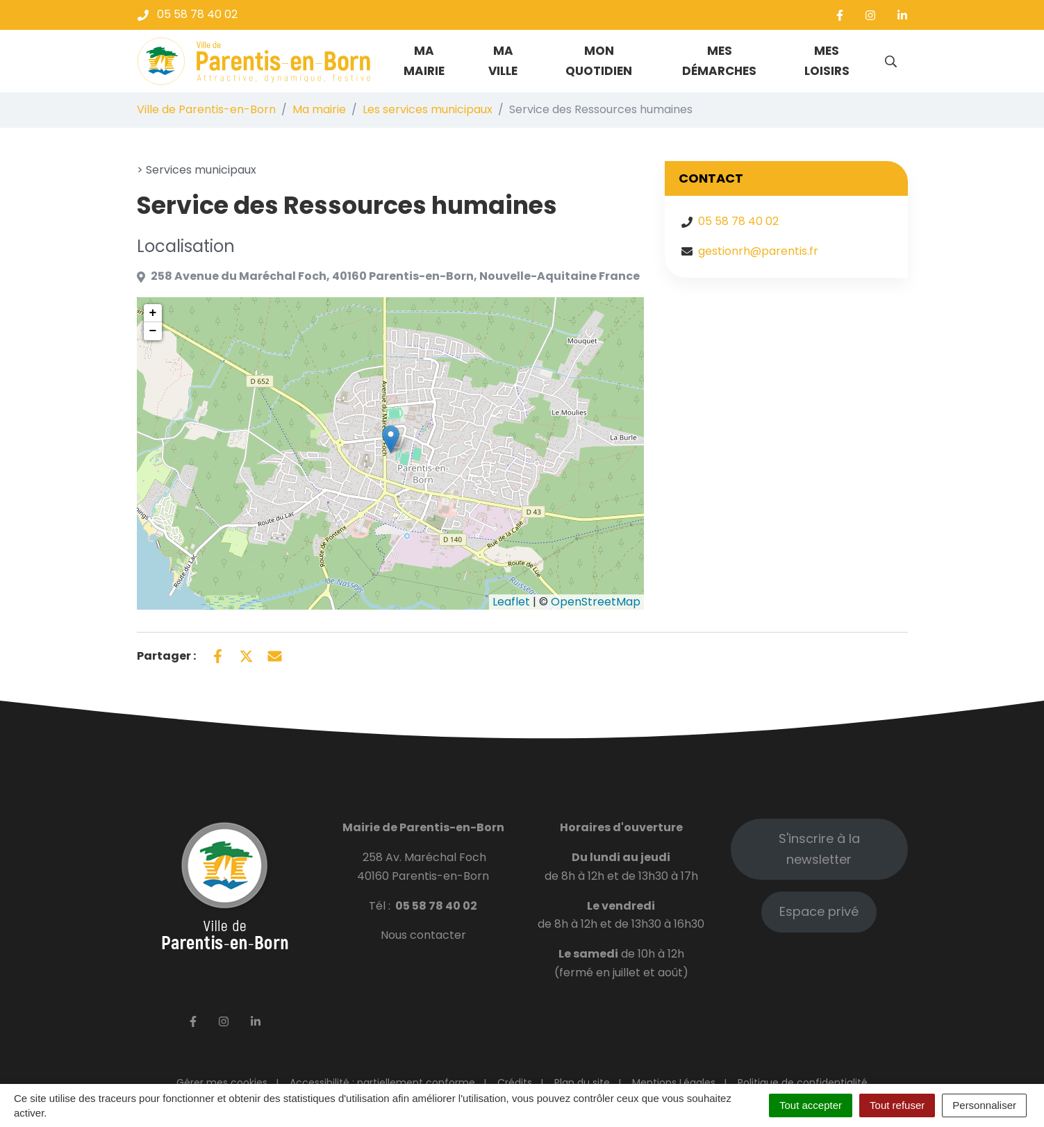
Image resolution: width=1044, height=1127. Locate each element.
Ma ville (502, 60)
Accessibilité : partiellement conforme (382, 1083)
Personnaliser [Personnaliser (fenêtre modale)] (984, 1105)
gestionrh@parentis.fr (758, 251)
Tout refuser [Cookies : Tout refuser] (897, 1105)
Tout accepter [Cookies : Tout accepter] (810, 1105)
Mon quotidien (598, 60)
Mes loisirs (827, 60)
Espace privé (819, 911)
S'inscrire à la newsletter (819, 849)
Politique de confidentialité (803, 1083)
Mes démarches (719, 60)
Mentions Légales (673, 1083)
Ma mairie (424, 60)
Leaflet (511, 602)
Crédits (514, 1083)
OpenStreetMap (595, 602)
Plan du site (582, 1083)
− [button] (153, 331)
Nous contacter (423, 935)
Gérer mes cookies (221, 1083)
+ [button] (153, 313)
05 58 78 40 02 (738, 221)
